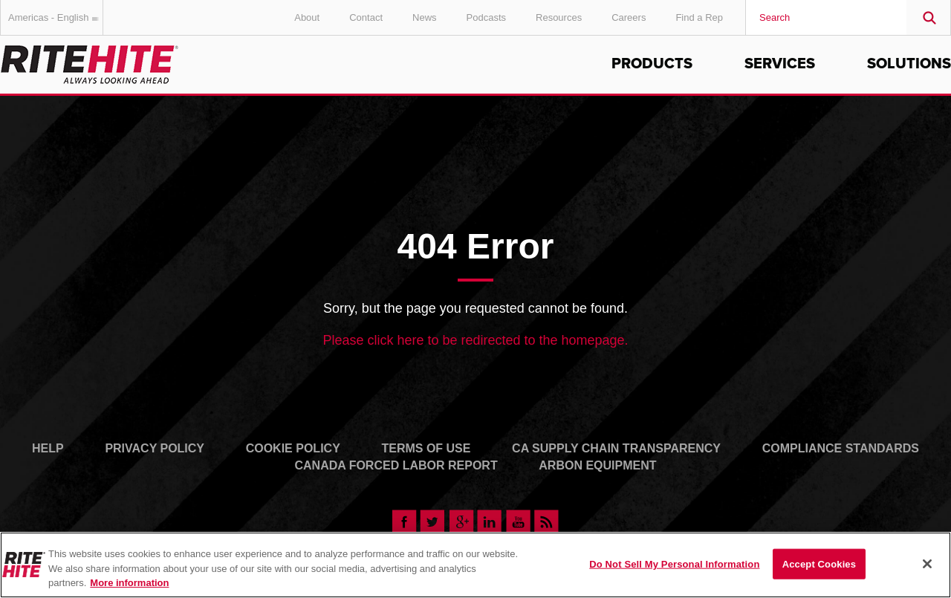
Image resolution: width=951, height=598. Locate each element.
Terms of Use (425, 448)
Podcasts (486, 17)
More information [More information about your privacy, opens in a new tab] (129, 582)
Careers (628, 17)
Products (651, 64)
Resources (559, 17)
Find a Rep (699, 17)
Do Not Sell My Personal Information (674, 563)
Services (779, 64)
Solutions (909, 64)
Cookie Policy (293, 448)
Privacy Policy (154, 448)
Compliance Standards (840, 448)
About (306, 17)
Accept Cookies (819, 563)
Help (48, 448)
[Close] (927, 563)
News (424, 17)
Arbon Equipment (597, 465)
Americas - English (55, 17)
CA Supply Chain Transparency (616, 448)
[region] (475, 565)
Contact (366, 17)
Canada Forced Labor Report (395, 465)
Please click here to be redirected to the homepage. (475, 340)
